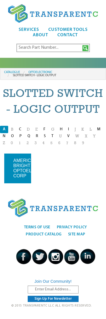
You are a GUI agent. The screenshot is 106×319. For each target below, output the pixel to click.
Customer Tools (68, 29)
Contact (67, 35)
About (40, 35)
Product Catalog (44, 234)
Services (29, 29)
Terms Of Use (37, 227)
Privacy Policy (72, 227)
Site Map (76, 234)
